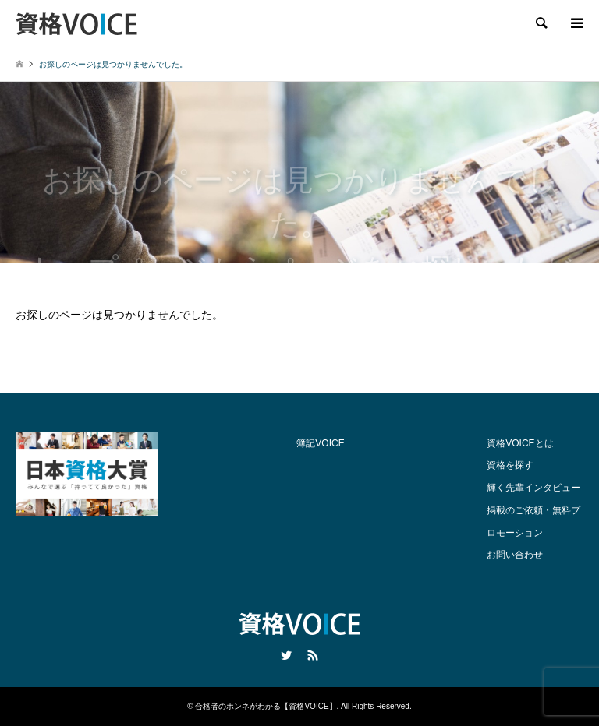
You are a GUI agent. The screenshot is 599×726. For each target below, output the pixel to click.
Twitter (286, 655)
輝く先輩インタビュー (533, 487)
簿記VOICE (320, 443)
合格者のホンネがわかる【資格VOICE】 (265, 706)
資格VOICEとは (520, 443)
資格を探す (510, 465)
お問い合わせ (515, 554)
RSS (312, 655)
